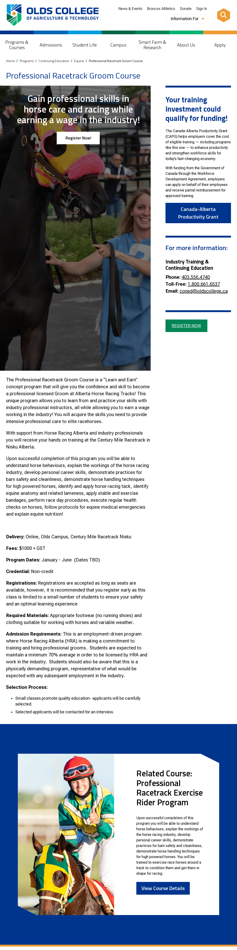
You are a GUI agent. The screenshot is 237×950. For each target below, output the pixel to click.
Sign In (201, 9)
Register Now (186, 325)
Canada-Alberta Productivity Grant (198, 213)
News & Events (130, 9)
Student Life (84, 44)
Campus (118, 44)
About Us (186, 44)
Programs (27, 60)
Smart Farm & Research (152, 44)
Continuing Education (54, 60)
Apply (220, 44)
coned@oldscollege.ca (204, 291)
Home (10, 60)
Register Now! (78, 138)
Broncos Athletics (161, 9)
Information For (187, 18)
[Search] (223, 15)
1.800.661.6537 (204, 284)
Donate (186, 9)
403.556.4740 (196, 277)
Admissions (51, 44)
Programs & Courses (16, 44)
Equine (79, 60)
